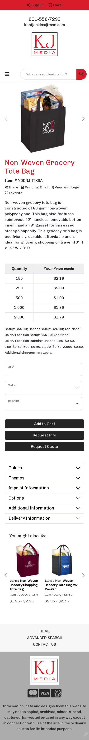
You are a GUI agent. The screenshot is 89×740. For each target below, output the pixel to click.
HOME (44, 631)
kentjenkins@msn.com (44, 24)
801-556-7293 (45, 19)
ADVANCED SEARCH (44, 638)
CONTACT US (44, 644)
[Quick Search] (48, 74)
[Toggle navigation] (7, 74)
